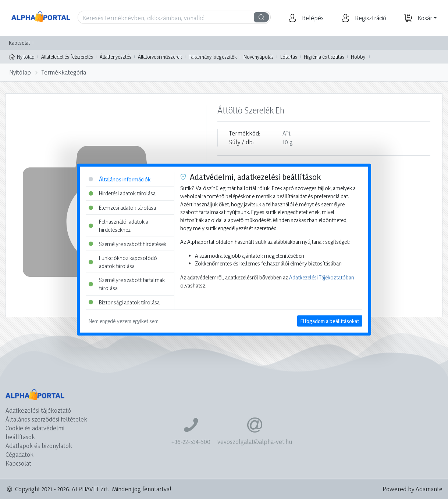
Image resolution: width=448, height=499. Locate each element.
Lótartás (288, 57)
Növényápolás (258, 57)
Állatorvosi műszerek (160, 57)
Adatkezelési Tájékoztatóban (321, 277)
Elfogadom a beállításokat (330, 321)
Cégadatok (19, 454)
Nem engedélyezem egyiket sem (124, 321)
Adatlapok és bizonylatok (39, 445)
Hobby (358, 57)
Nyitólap (22, 56)
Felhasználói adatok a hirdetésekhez (118, 225)
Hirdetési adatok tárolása (122, 193)
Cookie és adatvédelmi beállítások (35, 432)
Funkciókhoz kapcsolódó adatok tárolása (123, 262)
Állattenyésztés (115, 57)
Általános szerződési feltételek (46, 419)
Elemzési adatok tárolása (122, 207)
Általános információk (119, 179)
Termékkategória (64, 72)
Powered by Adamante (412, 489)
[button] (311, 18)
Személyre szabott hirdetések (127, 243)
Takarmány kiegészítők (213, 57)
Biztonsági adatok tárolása (124, 302)
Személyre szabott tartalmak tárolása (127, 284)
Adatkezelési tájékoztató (38, 410)
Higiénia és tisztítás (324, 57)
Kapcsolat (19, 43)
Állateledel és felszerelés (67, 57)
